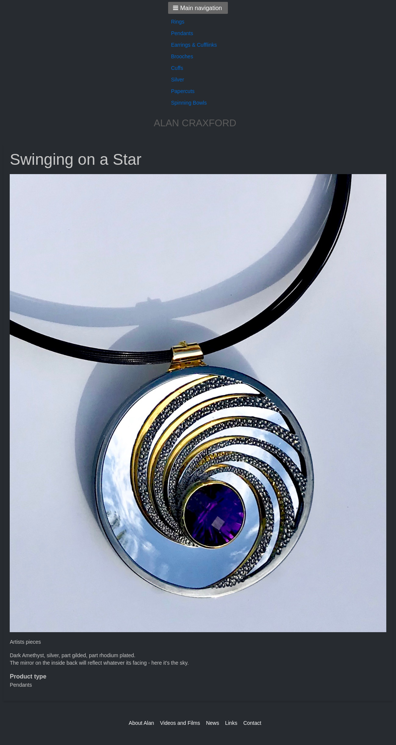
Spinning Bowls (189, 103)
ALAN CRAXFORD (195, 123)
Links (231, 723)
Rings (178, 22)
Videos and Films (180, 723)
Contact (252, 723)
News (212, 723)
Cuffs (177, 68)
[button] (198, 8)
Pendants (182, 33)
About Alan (141, 723)
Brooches (182, 56)
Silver (177, 80)
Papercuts (183, 91)
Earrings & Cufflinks (194, 45)
